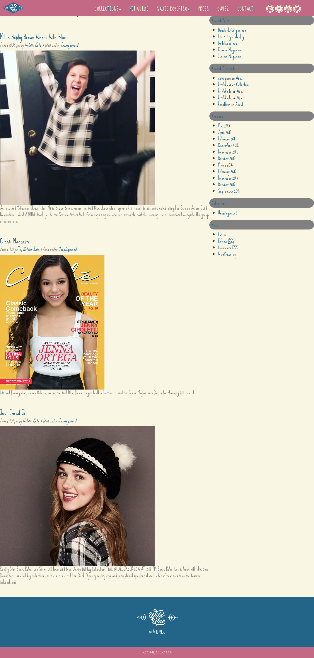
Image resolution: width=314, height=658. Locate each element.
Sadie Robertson (173, 9)
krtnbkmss (224, 84)
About (240, 78)
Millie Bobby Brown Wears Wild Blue (33, 36)
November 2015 (228, 178)
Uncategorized (69, 44)
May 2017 (224, 125)
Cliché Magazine (15, 241)
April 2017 (224, 132)
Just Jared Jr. (13, 412)
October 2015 (226, 184)
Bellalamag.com (227, 43)
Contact (245, 9)
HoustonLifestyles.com (232, 30)
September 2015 (229, 191)
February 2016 (227, 171)
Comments (228, 247)
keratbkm (224, 104)
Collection (242, 84)
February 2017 (227, 138)
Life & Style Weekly (231, 36)
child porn (224, 78)
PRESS (203, 9)
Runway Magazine (229, 49)
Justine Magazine (229, 56)
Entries (226, 241)
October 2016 (226, 158)
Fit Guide (139, 9)
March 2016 (225, 164)
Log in (222, 234)
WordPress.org (227, 254)
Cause (223, 9)
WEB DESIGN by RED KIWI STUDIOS (157, 652)
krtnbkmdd (225, 91)
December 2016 (228, 145)
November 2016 (228, 151)
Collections (108, 9)
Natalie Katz (33, 44)
